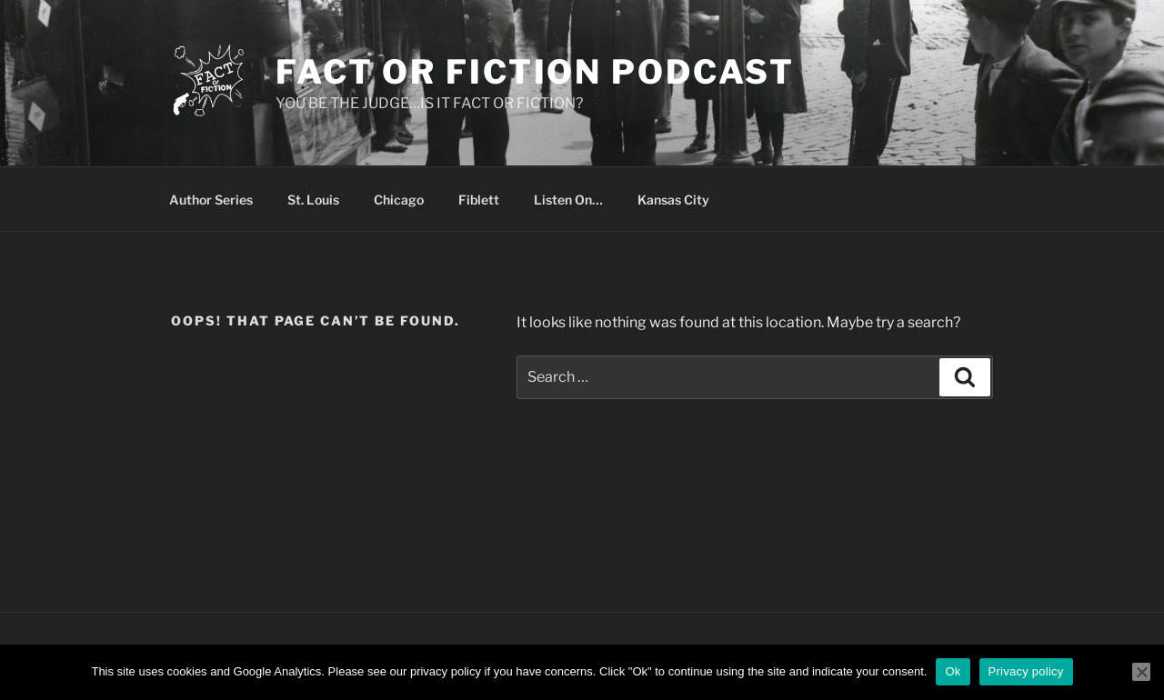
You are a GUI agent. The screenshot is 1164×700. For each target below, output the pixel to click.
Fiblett (478, 199)
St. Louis (313, 199)
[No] (1141, 672)
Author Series (211, 199)
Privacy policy (1026, 671)
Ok (952, 671)
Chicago (399, 199)
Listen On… (568, 199)
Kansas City (673, 199)
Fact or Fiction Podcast (535, 72)
